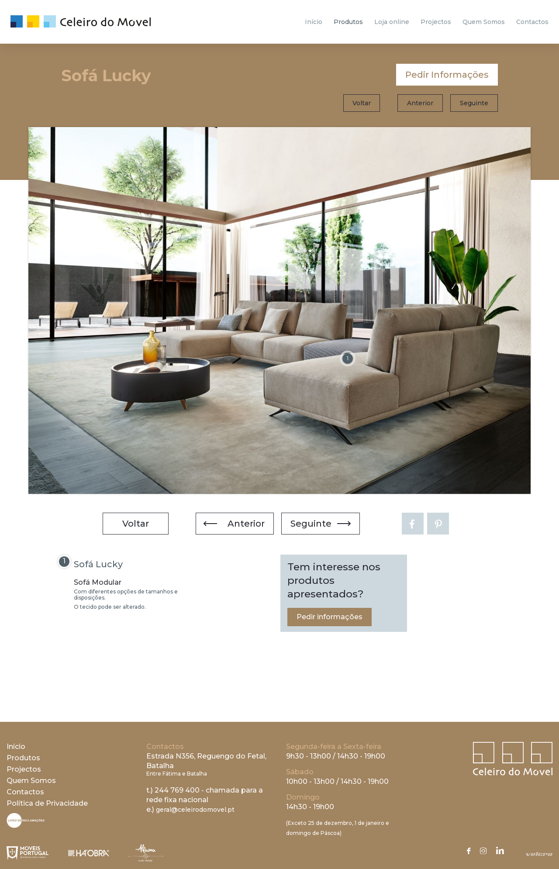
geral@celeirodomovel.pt (195, 810)
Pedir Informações (447, 74)
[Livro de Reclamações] (26, 825)
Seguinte (474, 103)
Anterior (420, 103)
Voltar (361, 103)
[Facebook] (413, 524)
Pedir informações (329, 617)
